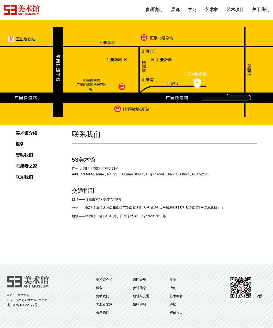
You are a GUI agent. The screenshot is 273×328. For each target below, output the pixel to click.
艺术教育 (176, 296)
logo (22, 10)
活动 (173, 288)
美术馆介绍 (26, 133)
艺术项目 (235, 9)
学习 (192, 9)
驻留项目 (176, 312)
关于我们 (260, 9)
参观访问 (154, 9)
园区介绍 (139, 280)
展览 (175, 9)
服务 (20, 144)
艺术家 (211, 9)
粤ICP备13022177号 (22, 305)
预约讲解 (139, 304)
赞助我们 (24, 155)
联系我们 (24, 177)
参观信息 (139, 288)
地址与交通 (141, 296)
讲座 (173, 304)
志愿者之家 (26, 166)
